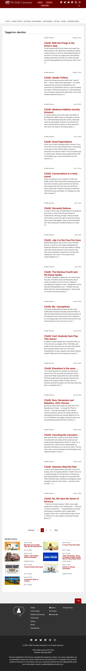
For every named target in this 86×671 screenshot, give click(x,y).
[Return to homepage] (19, 619)
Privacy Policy (68, 608)
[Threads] (76, 2)
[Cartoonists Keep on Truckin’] (12, 581)
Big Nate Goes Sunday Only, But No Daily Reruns (33, 545)
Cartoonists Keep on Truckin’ (31, 580)
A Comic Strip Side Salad (71, 545)
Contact (49, 2)
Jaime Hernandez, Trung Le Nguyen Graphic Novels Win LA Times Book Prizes (71, 557)
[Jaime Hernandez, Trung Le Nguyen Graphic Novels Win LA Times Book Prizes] (50, 557)
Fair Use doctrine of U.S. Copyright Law (55, 659)
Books (63, 21)
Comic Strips (17, 21)
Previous (31, 530)
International (73, 21)
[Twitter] (65, 2)
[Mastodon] (72, 2)
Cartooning (47, 21)
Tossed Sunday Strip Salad (33, 567)
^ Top (78, 601)
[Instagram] (79, 2)
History (57, 21)
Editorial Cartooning (32, 21)
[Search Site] (79, 6)
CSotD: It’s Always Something (68, 567)
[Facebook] (61, 2)
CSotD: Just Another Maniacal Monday (31, 556)
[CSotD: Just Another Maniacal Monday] (12, 557)
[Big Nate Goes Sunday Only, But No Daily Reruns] (12, 546)
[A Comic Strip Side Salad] (50, 546)
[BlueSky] (68, 2)
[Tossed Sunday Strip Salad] (12, 569)
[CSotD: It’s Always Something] (50, 568)
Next (56, 530)
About (40, 2)
